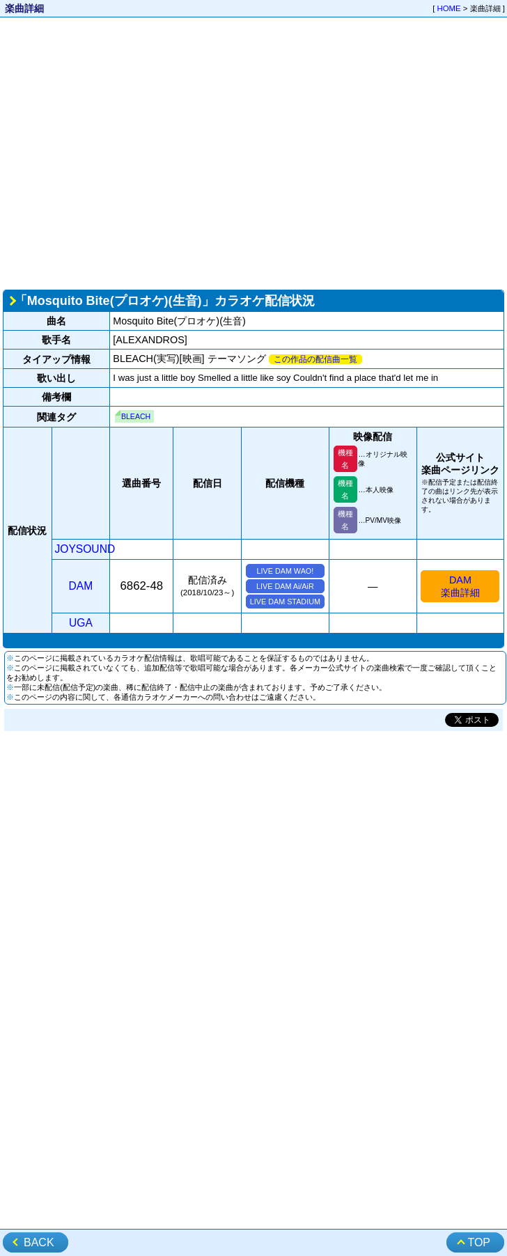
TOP (478, 1242)
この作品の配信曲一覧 (315, 359)
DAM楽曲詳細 (460, 586)
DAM (81, 586)
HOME (449, 8)
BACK (39, 1242)
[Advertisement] (130, 152)
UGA (81, 623)
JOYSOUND (85, 549)
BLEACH (135, 416)
